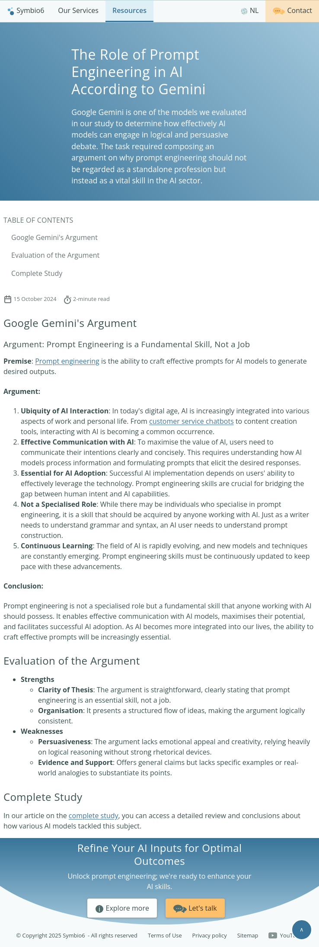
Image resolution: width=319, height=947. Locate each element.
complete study (93, 815)
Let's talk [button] (195, 907)
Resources (129, 10)
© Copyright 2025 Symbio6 (76, 935)
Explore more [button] (122, 908)
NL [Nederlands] (249, 10)
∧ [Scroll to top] (302, 929)
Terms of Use (165, 935)
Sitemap (247, 935)
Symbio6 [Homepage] (25, 10)
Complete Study (36, 273)
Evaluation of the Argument (55, 255)
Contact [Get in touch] (292, 10)
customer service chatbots (191, 421)
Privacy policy (209, 935)
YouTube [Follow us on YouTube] (285, 935)
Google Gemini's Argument (54, 237)
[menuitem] (25, 11)
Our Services (78, 10)
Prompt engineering (67, 361)
